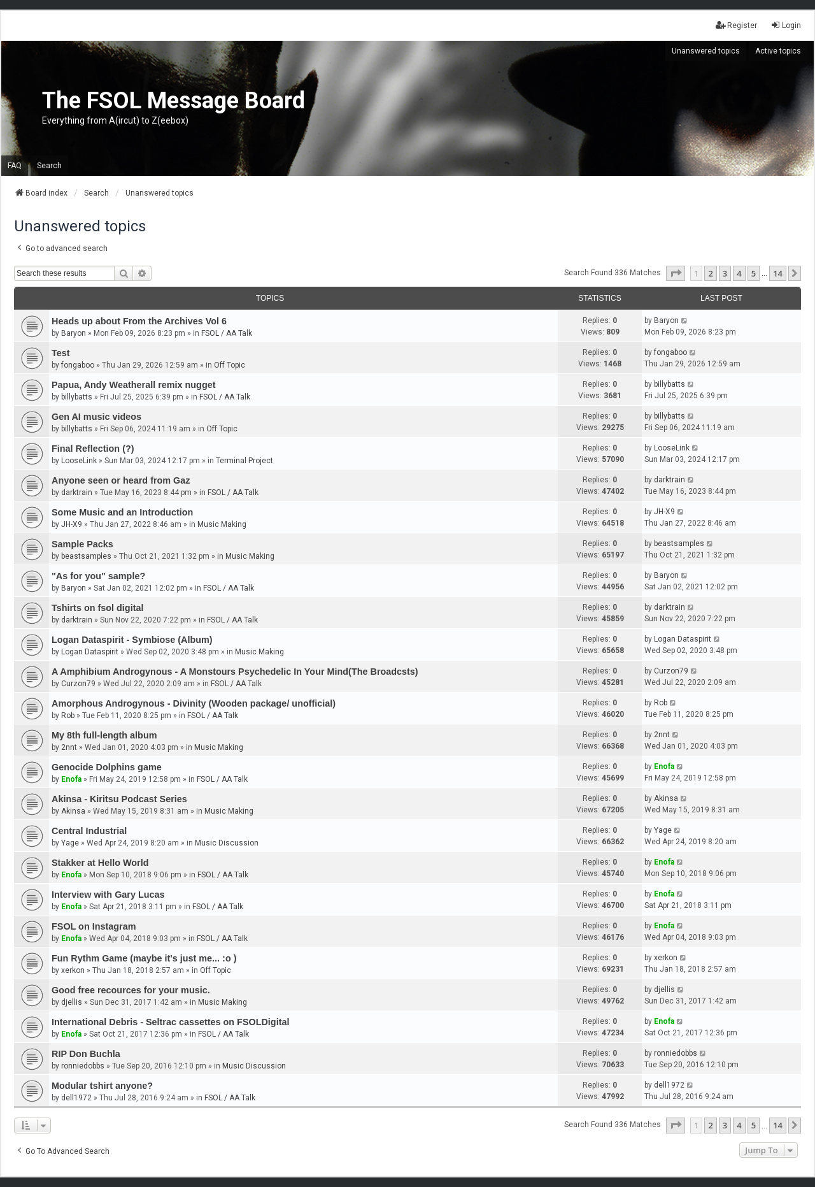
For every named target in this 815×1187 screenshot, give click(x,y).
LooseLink (79, 460)
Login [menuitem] (785, 25)
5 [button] (753, 273)
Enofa (71, 779)
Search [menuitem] (49, 165)
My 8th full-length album (104, 735)
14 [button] (778, 273)
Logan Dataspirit (89, 651)
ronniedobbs (82, 1065)
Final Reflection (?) (93, 448)
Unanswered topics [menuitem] (706, 51)
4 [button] (739, 273)
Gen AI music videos (96, 417)
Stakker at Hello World (100, 863)
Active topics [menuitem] (778, 51)
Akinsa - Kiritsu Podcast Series (119, 799)
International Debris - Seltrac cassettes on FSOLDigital (170, 1022)
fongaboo (77, 365)
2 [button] (710, 273)
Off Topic (229, 365)
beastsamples (86, 556)
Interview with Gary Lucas (108, 894)
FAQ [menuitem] (15, 165)
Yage (70, 842)
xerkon (73, 970)
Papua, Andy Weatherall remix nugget (134, 385)
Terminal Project (244, 460)
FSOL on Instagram (94, 926)
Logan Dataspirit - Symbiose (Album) (132, 640)
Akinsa (73, 811)
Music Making (221, 524)
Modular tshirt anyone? (102, 1086)
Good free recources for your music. (131, 990)
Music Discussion (227, 842)
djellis (71, 1002)
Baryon (73, 333)
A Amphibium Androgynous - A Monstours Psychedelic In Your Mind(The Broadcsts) (235, 671)
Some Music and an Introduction (122, 512)
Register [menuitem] (736, 25)
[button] (675, 273)
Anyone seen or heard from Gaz (121, 480)
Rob (67, 715)
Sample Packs (82, 544)
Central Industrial (89, 831)
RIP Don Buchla (86, 1054)
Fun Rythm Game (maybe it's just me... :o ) (144, 958)
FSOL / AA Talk (226, 333)
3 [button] (725, 273)
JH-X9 (71, 524)
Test (61, 353)
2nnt (69, 747)
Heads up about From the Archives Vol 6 (139, 321)
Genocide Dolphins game (107, 767)
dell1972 (76, 1097)
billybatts (76, 396)
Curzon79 (78, 683)
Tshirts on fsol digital (97, 608)
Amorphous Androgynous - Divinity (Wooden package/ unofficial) (194, 703)
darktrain (76, 492)
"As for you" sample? (98, 576)
